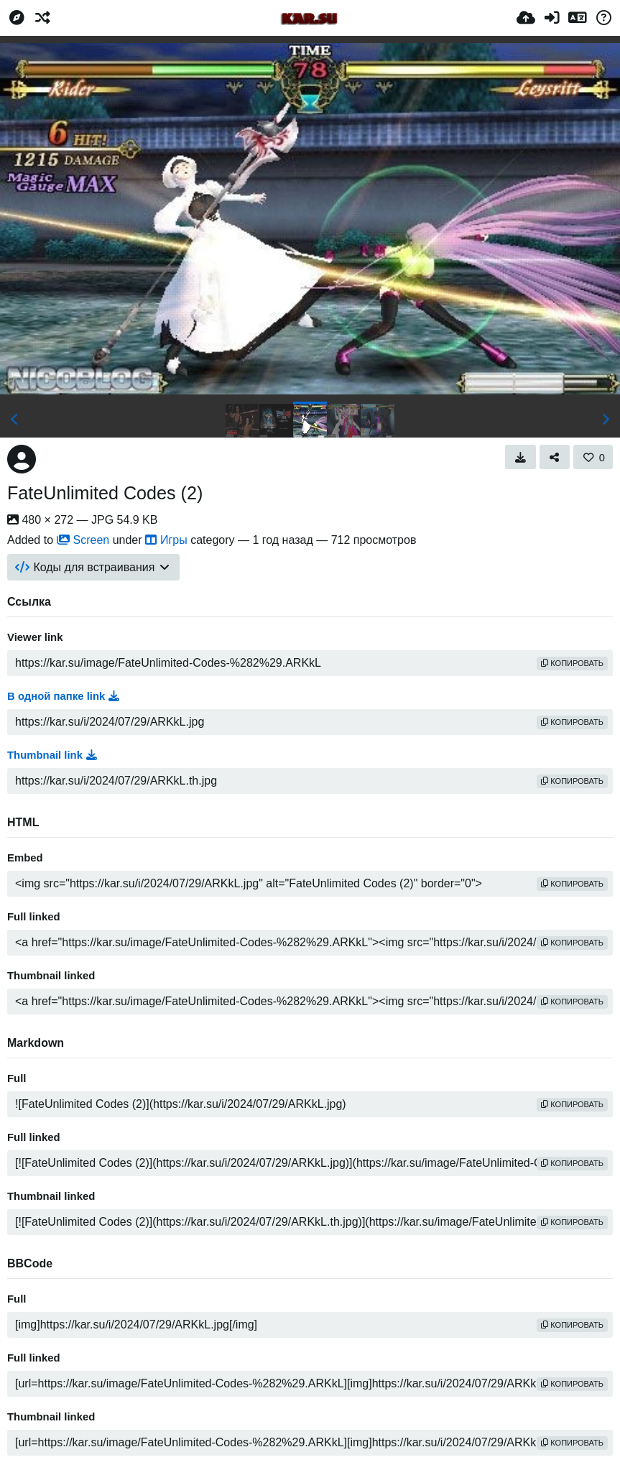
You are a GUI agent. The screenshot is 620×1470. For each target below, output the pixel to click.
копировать (572, 663)
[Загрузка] (526, 18)
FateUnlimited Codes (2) (105, 493)
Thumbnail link (52, 755)
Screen (83, 540)
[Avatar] (21, 459)
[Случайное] (42, 18)
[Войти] (551, 18)
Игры (166, 540)
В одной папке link (63, 696)
